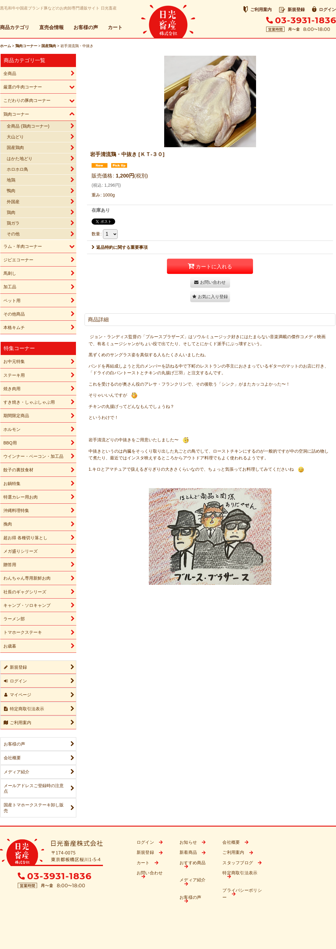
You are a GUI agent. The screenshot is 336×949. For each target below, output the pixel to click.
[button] (210, 296)
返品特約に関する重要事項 (120, 247)
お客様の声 (86, 27)
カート (115, 27)
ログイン (324, 9)
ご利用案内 (258, 9)
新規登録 (292, 9)
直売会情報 (51, 27)
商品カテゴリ (14, 27)
